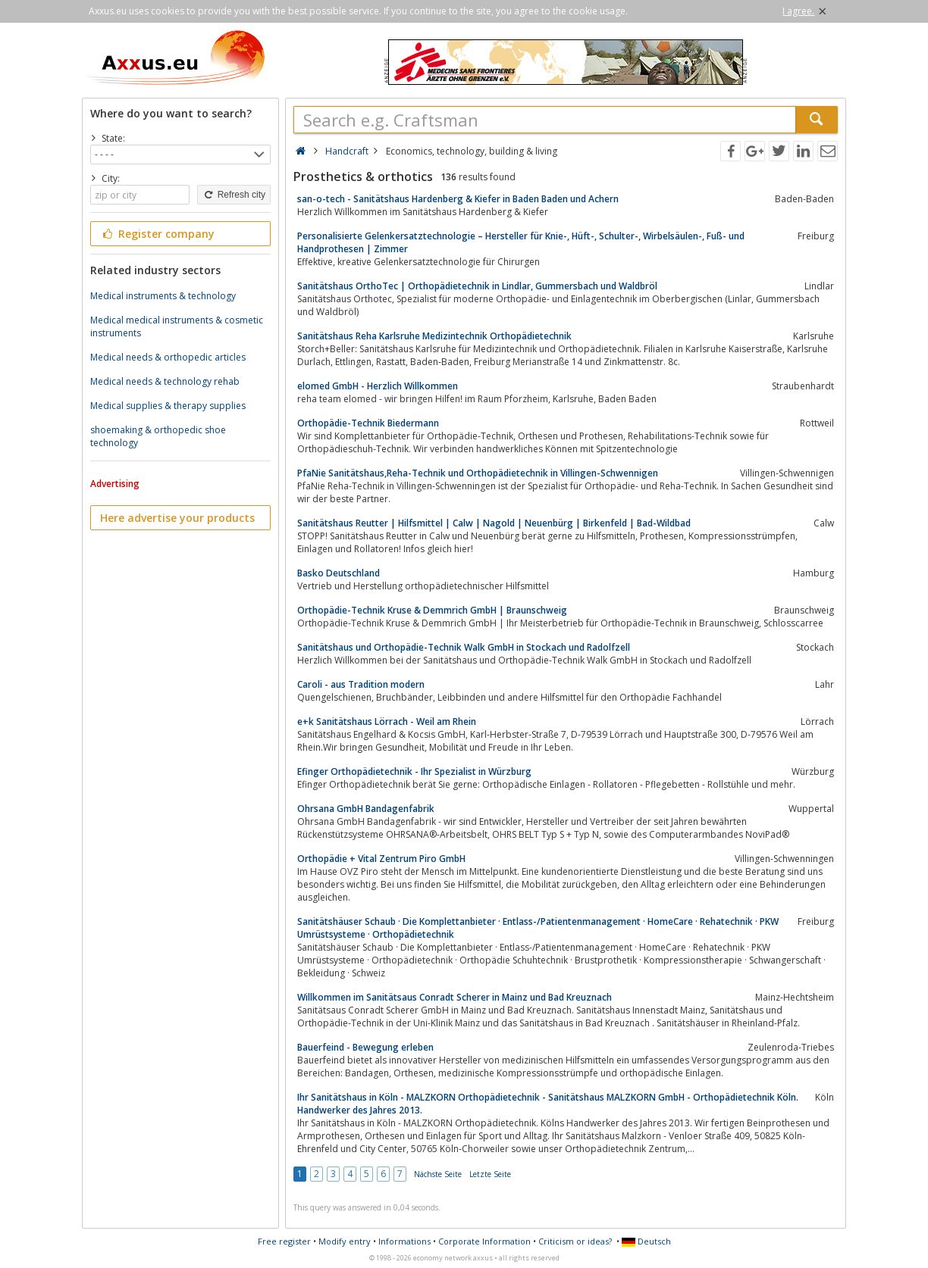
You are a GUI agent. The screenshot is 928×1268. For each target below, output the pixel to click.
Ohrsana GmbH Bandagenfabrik (365, 808)
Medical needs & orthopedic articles (168, 357)
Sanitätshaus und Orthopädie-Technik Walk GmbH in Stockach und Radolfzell (463, 647)
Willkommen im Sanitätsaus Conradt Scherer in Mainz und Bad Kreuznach (454, 997)
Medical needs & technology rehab (165, 381)
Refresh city (233, 194)
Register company (157, 233)
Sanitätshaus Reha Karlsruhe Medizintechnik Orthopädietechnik (434, 335)
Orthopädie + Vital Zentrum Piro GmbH (381, 858)
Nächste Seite (438, 1174)
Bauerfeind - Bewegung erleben (365, 1047)
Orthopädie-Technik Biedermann (368, 423)
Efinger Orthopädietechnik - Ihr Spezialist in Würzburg (414, 771)
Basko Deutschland (338, 573)
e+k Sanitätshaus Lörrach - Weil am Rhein (386, 721)
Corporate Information (484, 1241)
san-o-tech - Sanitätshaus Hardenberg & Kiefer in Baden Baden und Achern (458, 198)
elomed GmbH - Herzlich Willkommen (377, 385)
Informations (404, 1241)
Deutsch (646, 1241)
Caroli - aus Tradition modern (361, 684)
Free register (284, 1241)
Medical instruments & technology (163, 295)
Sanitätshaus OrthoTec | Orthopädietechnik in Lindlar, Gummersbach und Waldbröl (477, 286)
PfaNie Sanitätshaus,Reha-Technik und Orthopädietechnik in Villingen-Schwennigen (477, 473)
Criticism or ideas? (575, 1241)
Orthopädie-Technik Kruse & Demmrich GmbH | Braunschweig (432, 610)
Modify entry (344, 1241)
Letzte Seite (490, 1174)
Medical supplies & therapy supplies (168, 405)
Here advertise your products (177, 518)
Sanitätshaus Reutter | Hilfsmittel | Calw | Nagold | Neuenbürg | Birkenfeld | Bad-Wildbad (494, 523)
